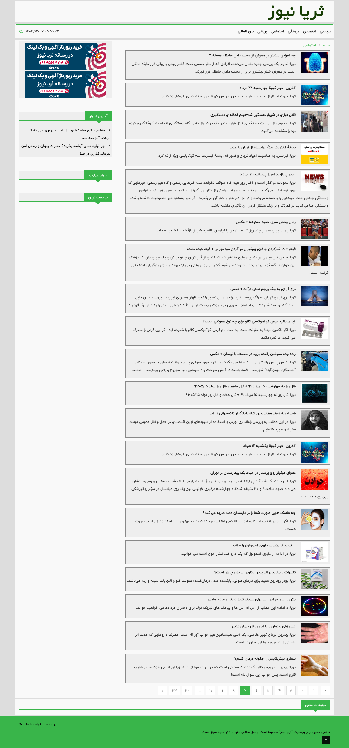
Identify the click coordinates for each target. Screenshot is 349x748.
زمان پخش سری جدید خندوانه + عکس (266, 222)
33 (174, 690)
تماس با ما (33, 724)
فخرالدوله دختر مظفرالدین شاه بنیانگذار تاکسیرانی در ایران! (251, 413)
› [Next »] (162, 690)
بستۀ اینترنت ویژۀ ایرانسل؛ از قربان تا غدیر (263, 147)
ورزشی (262, 31)
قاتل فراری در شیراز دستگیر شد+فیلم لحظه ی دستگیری (253, 114)
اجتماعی (277, 31)
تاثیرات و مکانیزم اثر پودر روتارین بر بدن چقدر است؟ (255, 572)
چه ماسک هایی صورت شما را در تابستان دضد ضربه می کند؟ (249, 512)
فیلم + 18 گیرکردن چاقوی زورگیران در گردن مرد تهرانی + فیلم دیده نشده (241, 249)
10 (210, 690)
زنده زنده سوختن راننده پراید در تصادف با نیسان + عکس (253, 354)
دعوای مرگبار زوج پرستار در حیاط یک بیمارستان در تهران (253, 472)
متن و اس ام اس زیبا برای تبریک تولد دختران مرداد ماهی (252, 599)
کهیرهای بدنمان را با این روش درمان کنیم (264, 626)
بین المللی (246, 31)
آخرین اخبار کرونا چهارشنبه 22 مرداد (268, 88)
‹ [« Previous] (325, 690)
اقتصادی (309, 31)
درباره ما (50, 724)
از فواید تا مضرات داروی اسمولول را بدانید (264, 545)
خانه (326, 45)
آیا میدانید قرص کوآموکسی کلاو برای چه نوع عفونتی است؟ (249, 321)
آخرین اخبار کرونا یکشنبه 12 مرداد (269, 445)
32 (187, 690)
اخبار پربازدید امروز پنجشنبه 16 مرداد (268, 174)
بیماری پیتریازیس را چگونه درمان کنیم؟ (265, 658)
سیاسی (325, 31)
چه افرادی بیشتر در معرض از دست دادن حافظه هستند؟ (252, 55)
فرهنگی (293, 31)
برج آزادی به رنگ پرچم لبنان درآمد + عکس (263, 289)
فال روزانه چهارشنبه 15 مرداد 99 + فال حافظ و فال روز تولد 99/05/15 (245, 386)
